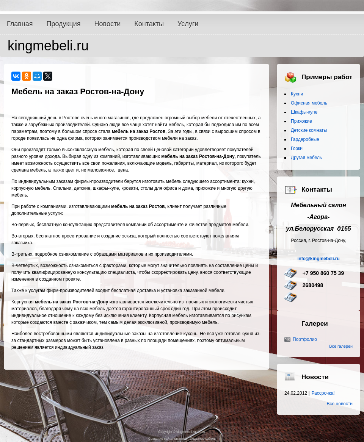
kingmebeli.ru (48, 45)
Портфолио (305, 339)
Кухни (297, 94)
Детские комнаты (309, 130)
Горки (297, 148)
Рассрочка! (323, 393)
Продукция (64, 24)
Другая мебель (306, 157)
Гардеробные (305, 139)
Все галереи (341, 346)
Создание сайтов (202, 438)
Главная (20, 24)
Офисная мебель (309, 103)
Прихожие (301, 121)
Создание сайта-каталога (167, 438)
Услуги (187, 24)
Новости (107, 24)
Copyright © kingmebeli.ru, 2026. (182, 432)
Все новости (340, 403)
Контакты (149, 24)
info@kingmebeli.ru (318, 258)
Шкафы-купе (304, 112)
